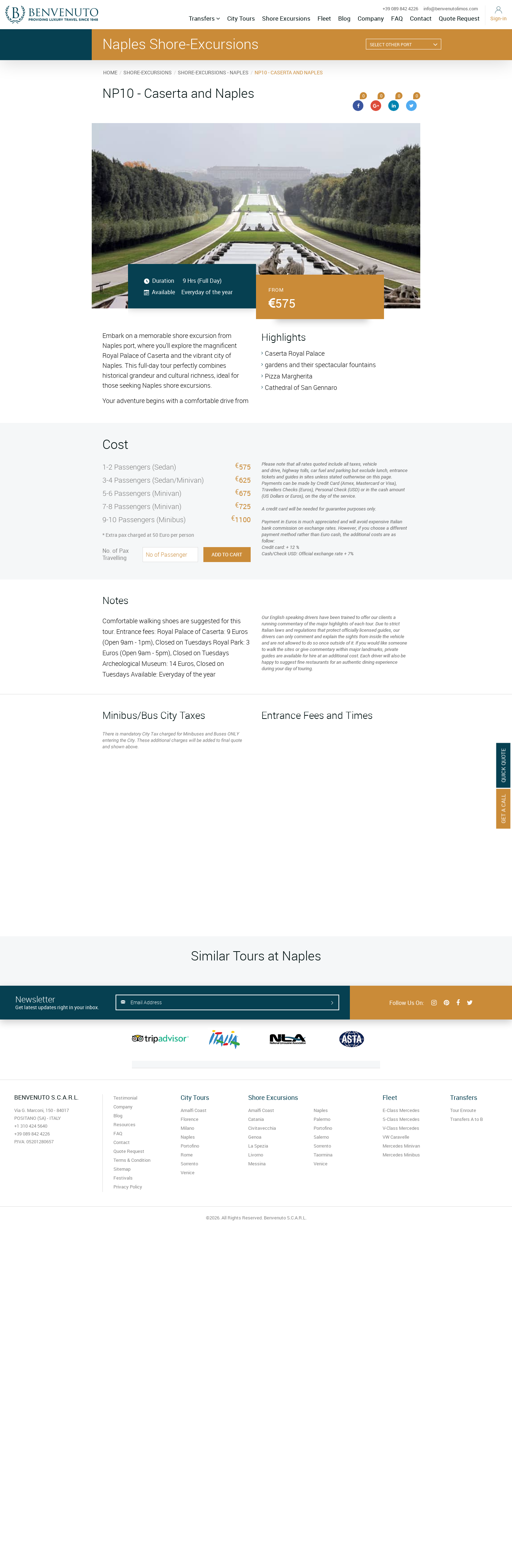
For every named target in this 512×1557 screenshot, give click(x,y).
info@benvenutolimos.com (450, 8)
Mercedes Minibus (401, 1154)
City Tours (241, 18)
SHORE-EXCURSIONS (147, 72)
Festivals (123, 1178)
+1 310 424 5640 (30, 1126)
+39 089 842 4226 (400, 8)
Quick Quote (503, 765)
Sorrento (189, 1163)
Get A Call (503, 808)
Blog (344, 18)
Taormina (323, 1154)
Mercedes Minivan (401, 1146)
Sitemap (121, 1169)
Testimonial (125, 1098)
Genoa (254, 1137)
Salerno (321, 1137)
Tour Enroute (463, 1110)
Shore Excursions (286, 18)
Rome (187, 1154)
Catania (256, 1119)
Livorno (255, 1154)
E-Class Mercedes (401, 1110)
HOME (110, 72)
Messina (257, 1163)
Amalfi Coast (194, 1110)
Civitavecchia (262, 1128)
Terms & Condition (131, 1160)
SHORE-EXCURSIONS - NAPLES (213, 72)
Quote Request (459, 18)
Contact (421, 18)
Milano (187, 1128)
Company (371, 18)
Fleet (324, 18)
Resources (124, 1124)
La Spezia (258, 1146)
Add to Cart (227, 554)
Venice (187, 1172)
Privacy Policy (127, 1186)
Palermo (322, 1119)
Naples (188, 1137)
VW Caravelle (396, 1137)
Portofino (190, 1146)
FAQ (397, 18)
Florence (189, 1119)
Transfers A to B (466, 1119)
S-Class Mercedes (401, 1119)
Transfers (204, 18)
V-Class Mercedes (401, 1128)
